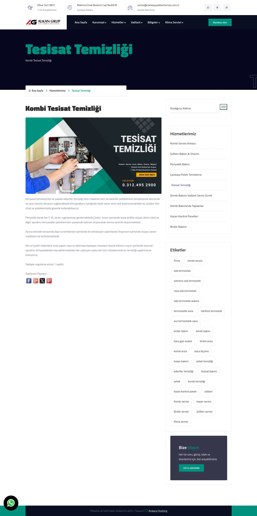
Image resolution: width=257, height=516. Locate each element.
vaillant (208, 391)
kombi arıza (180, 351)
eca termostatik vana (186, 321)
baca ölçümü (202, 351)
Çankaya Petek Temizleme (186, 174)
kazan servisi (204, 401)
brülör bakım (181, 331)
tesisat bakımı (209, 371)
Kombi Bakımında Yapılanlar (187, 206)
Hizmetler (118, 22)
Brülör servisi (181, 411)
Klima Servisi (173, 22)
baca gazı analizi (183, 341)
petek (177, 381)
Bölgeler (153, 22)
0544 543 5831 (46, 5)
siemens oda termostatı (187, 281)
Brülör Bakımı (178, 227)
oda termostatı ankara (186, 301)
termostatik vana (183, 311)
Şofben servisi (204, 411)
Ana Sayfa (81, 22)
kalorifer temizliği (184, 371)
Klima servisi (181, 422)
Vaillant (135, 22)
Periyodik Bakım (180, 164)
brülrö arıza (206, 341)
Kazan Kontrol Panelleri (184, 216)
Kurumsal (98, 22)
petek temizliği (204, 361)
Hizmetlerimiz (57, 91)
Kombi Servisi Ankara (183, 143)
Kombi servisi (181, 401)
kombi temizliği (196, 381)
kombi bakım (203, 331)
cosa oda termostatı (185, 291)
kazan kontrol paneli (185, 391)
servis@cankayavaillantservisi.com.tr (158, 5)
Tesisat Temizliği (181, 185)
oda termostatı (182, 271)
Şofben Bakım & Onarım (184, 154)
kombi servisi (195, 261)
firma (177, 261)
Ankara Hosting (158, 511)
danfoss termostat (211, 311)
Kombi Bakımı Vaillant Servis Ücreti (191, 195)
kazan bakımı (181, 361)
